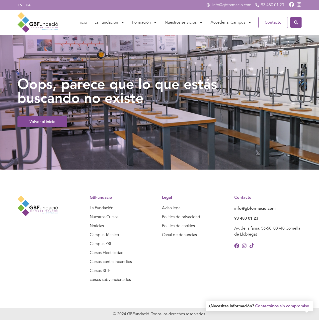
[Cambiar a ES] (20, 5)
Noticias (97, 225)
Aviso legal (171, 207)
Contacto (273, 22)
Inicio (82, 22)
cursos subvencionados (110, 279)
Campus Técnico (104, 234)
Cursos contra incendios (111, 261)
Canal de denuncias (179, 234)
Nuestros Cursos (104, 216)
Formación (144, 22)
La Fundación (109, 22)
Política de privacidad (181, 216)
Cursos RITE (100, 270)
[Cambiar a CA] (28, 5)
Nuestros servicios (184, 22)
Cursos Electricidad (107, 252)
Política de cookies (178, 225)
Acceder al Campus (231, 22)
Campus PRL (101, 243)
